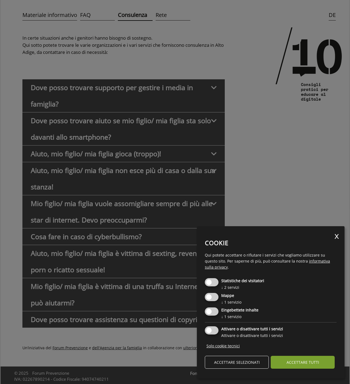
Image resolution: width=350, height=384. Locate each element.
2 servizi (230, 287)
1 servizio (231, 302)
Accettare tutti (303, 362)
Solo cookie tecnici (223, 345)
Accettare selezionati (237, 362)
